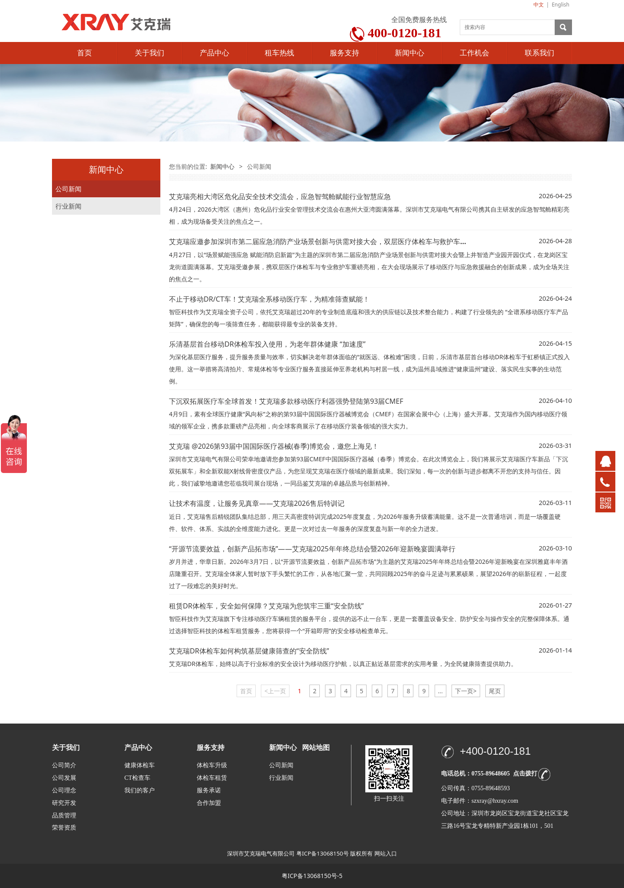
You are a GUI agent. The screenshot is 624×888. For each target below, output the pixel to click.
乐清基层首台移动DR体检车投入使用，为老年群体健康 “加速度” (267, 344)
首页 (84, 53)
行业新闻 (68, 206)
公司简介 (64, 765)
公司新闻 (68, 188)
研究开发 (64, 803)
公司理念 (64, 790)
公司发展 (64, 778)
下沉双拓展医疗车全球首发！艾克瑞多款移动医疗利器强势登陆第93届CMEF (286, 401)
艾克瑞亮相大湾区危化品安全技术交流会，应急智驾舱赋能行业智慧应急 (280, 196)
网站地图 (316, 747)
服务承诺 (209, 790)
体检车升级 (212, 765)
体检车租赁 (212, 778)
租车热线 (279, 53)
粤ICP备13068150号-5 (312, 876)
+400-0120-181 (495, 751)
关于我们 (149, 53)
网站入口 (385, 853)
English (560, 4)
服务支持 (344, 53)
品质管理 (64, 815)
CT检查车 (137, 778)
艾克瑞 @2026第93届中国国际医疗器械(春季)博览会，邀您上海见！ (274, 446)
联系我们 (539, 53)
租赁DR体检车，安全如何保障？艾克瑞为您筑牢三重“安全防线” (266, 606)
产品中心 (214, 53)
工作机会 (474, 53)
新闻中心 (409, 53)
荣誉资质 (64, 827)
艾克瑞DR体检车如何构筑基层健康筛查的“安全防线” (249, 651)
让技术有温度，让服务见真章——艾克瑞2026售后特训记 (256, 503)
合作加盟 (209, 803)
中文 (538, 4)
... (440, 691)
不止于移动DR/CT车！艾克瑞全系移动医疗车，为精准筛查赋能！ (269, 299)
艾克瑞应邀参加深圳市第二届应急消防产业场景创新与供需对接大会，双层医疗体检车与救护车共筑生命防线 (335, 241)
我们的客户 (139, 790)
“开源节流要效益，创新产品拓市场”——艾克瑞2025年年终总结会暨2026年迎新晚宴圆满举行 (312, 548)
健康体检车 (139, 765)
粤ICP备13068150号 (322, 853)
